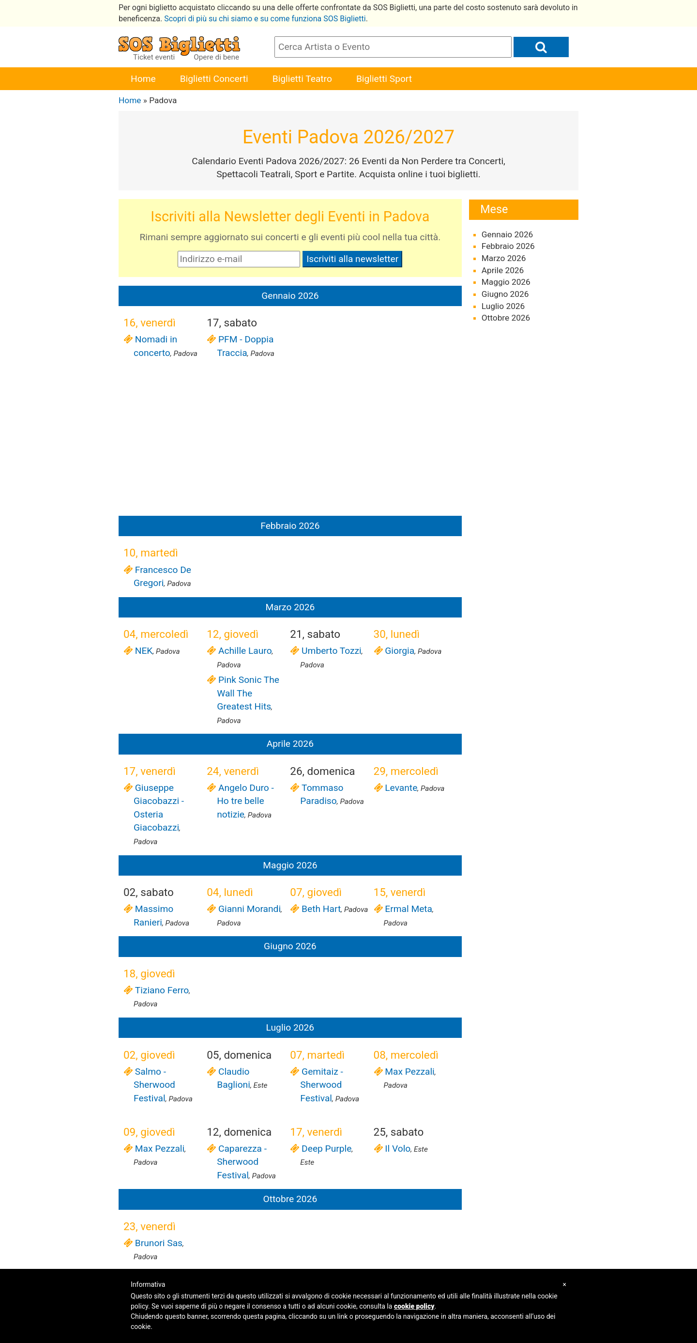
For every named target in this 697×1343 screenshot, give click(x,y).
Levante (401, 787)
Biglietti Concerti (214, 78)
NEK (143, 650)
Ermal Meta (408, 908)
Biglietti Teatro (302, 78)
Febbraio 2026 (508, 246)
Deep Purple (325, 1148)
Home (143, 78)
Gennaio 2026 (507, 234)
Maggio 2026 (506, 282)
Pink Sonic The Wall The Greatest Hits (248, 693)
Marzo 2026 (504, 258)
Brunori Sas (158, 1243)
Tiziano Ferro (161, 990)
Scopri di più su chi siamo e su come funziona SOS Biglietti (265, 18)
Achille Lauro (244, 650)
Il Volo (397, 1148)
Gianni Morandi (249, 908)
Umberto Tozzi (330, 650)
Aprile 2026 (503, 270)
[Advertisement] (290, 439)
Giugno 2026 (505, 294)
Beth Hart (320, 908)
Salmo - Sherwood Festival (154, 1085)
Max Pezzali (409, 1071)
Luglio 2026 (503, 306)
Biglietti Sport (384, 78)
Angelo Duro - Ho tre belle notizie (245, 801)
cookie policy (414, 1306)
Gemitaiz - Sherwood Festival (321, 1085)
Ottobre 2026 (506, 318)
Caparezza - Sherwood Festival (242, 1162)
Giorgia (399, 650)
